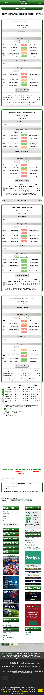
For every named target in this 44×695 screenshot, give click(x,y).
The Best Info (28, 500)
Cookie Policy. (20, 693)
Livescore (11, 547)
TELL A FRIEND (34, 588)
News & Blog (34, 508)
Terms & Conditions (21, 691)
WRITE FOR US (30, 530)
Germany (6, 513)
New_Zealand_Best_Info (16, 500)
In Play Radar (7, 625)
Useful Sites (7, 632)
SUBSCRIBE (11, 529)
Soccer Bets (7, 623)
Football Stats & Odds (32, 537)
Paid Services (7, 640)
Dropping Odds (10, 552)
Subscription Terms (26, 672)
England (6, 511)
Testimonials (12, 543)
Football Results (30, 545)
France (5, 521)
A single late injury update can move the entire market (32, 513)
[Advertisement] (22, 430)
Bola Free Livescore (31, 547)
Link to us (28, 634)
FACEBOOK (18, 472)
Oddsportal (28, 540)
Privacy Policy (6, 691)
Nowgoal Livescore (31, 542)
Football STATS (10, 534)
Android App (11, 538)
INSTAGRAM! (22, 473)
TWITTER (36, 472)
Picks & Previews (8, 637)
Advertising (28, 632)
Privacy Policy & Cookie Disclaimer (12, 671)
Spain (5, 518)
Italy (4, 516)
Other (5, 635)
